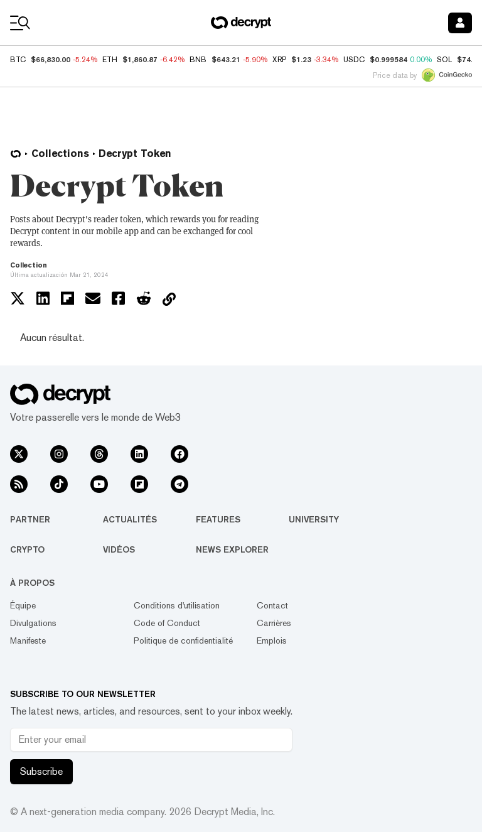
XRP (279, 59)
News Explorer (232, 549)
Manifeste (28, 640)
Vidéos (119, 549)
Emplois (272, 640)
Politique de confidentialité (183, 640)
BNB (198, 59)
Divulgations (33, 623)
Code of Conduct (167, 623)
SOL (444, 59)
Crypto (27, 549)
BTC (18, 59)
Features (218, 519)
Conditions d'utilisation (177, 605)
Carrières (274, 623)
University (314, 519)
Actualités (130, 519)
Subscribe (41, 771)
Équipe (23, 605)
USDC (354, 59)
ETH (109, 59)
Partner (30, 519)
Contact (272, 605)
